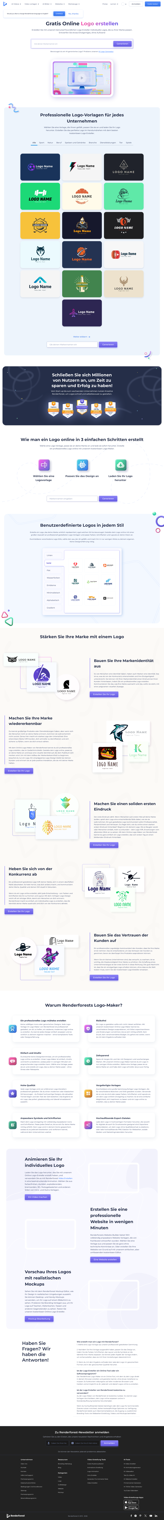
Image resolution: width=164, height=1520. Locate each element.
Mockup (61, 1492)
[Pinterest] (140, 1516)
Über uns (24, 1464)
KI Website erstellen (130, 1479)
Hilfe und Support (27, 1475)
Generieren (122, 44)
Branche (93, 143)
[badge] (53, 410)
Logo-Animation (93, 1471)
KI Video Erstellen (130, 1464)
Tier (121, 143)
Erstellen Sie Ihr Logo (104, 694)
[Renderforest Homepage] (5, 3)
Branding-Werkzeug (65, 1464)
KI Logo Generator (106, 51)
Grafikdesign (62, 1485)
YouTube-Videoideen (131, 1490)
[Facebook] (131, 1516)
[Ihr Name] (57, 1443)
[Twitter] (145, 1516)
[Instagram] (136, 1516)
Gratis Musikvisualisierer (95, 1464)
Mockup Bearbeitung (39, 1319)
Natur (50, 143)
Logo (60, 1481)
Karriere (23, 1471)
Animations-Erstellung (95, 1467)
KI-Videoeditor (129, 1471)
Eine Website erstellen (105, 1259)
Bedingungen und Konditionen (31, 1487)
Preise (105, 4)
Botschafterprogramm (28, 1498)
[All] (40, 167)
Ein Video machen (37, 1197)
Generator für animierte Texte (97, 1479)
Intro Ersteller (92, 1475)
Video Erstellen (65, 1178)
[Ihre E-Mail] (84, 1443)
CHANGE (59, 14)
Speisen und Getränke (75, 143)
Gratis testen (152, 4)
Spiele (129, 143)
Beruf (59, 143)
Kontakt (23, 1467)
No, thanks (73, 14)
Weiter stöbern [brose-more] (80, 337)
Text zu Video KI (129, 1475)
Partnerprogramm (27, 1479)
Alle (34, 143)
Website (60, 1488)
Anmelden (136, 4)
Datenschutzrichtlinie (28, 1483)
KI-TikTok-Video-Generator (133, 1487)
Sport (41, 143)
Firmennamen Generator (132, 1483)
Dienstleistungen (108, 143)
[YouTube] (151, 1516)
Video (60, 1477)
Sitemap (23, 1490)
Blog (59, 1467)
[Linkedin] (156, 1516)
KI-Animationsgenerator (132, 1467)
